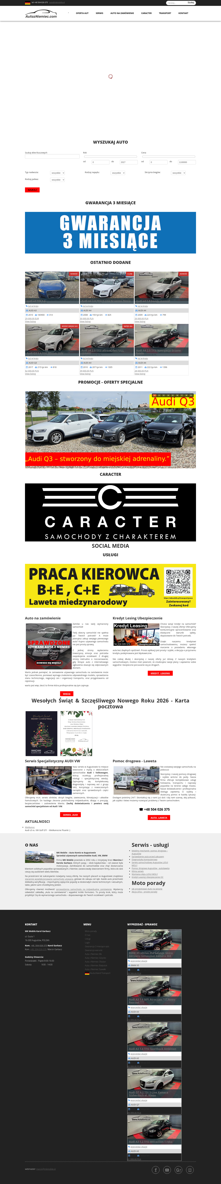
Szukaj (191, 2)
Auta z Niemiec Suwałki (95, 969)
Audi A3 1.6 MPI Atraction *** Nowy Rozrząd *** (152, 1001)
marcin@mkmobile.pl (46, 1169)
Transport (165, 13)
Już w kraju (33, 306)
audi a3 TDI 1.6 (36, 301)
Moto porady (91, 931)
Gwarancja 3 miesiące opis (97, 946)
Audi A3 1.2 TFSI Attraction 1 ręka (150, 1141)
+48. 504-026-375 (39, 945)
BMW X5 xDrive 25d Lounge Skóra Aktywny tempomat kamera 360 (151, 954)
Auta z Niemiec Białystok (96, 965)
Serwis (99, 13)
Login (87, 942)
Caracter (146, 13)
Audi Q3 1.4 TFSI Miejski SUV (45, 353)
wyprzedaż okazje (139, 961)
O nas (87, 935)
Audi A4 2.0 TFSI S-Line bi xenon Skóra (106, 301)
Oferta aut (82, 13)
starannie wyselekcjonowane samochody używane (49, 879)
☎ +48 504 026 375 (154, 809)
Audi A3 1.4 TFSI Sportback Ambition (152, 1049)
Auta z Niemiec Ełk (93, 954)
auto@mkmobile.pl (57, 2)
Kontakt (183, 13)
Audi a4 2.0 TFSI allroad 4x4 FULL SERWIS (102, 352)
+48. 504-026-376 (38, 949)
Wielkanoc (30, 827)
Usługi (87, 938)
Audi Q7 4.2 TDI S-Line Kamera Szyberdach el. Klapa (148, 1094)
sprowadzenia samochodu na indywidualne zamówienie (84, 889)
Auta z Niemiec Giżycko (95, 957)
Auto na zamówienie (122, 13)
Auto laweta (159, 817)
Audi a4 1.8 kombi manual (153, 301)
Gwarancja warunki (93, 950)
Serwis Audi (70, 814)
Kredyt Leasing (160, 673)
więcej (66, 693)
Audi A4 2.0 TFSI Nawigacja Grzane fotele (158, 352)
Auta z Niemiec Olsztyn (95, 961)
